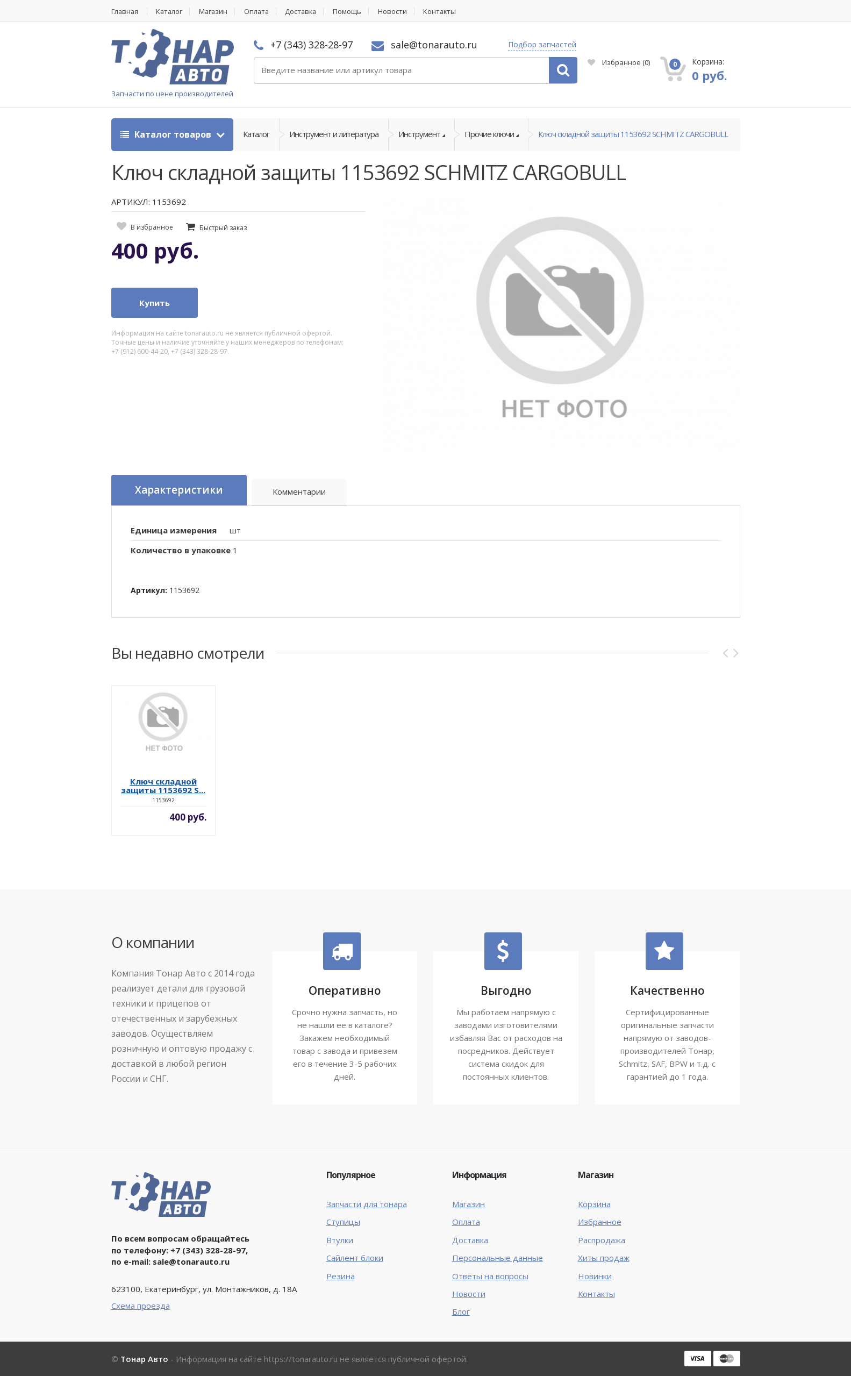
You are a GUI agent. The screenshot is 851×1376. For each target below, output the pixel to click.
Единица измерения (174, 530)
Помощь (354, 12)
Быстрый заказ (223, 227)
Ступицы (343, 1222)
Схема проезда (140, 1305)
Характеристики (179, 490)
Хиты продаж (604, 1257)
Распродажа (601, 1240)
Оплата (261, 12)
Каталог (171, 12)
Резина (340, 1276)
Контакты (447, 12)
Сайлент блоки (354, 1257)
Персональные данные (497, 1257)
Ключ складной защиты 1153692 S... (163, 786)
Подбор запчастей (542, 44)
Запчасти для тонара (366, 1204)
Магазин (216, 12)
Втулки (339, 1240)
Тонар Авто (144, 1358)
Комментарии (299, 492)
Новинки (595, 1276)
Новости (399, 12)
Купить (154, 303)
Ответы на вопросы (490, 1276)
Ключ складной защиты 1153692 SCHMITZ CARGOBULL (633, 134)
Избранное (619, 62)
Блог (461, 1312)
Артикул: (149, 590)
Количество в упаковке (181, 550)
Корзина (594, 1204)
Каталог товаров (166, 134)
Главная (125, 12)
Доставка (306, 12)
